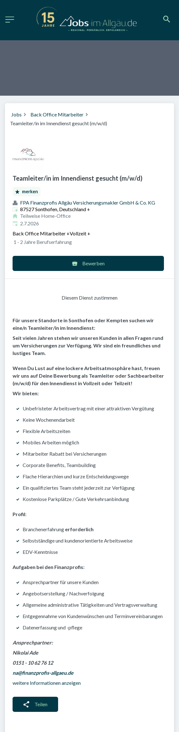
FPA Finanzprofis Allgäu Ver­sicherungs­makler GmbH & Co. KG (87, 203)
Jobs (16, 114)
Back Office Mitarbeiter (57, 114)
